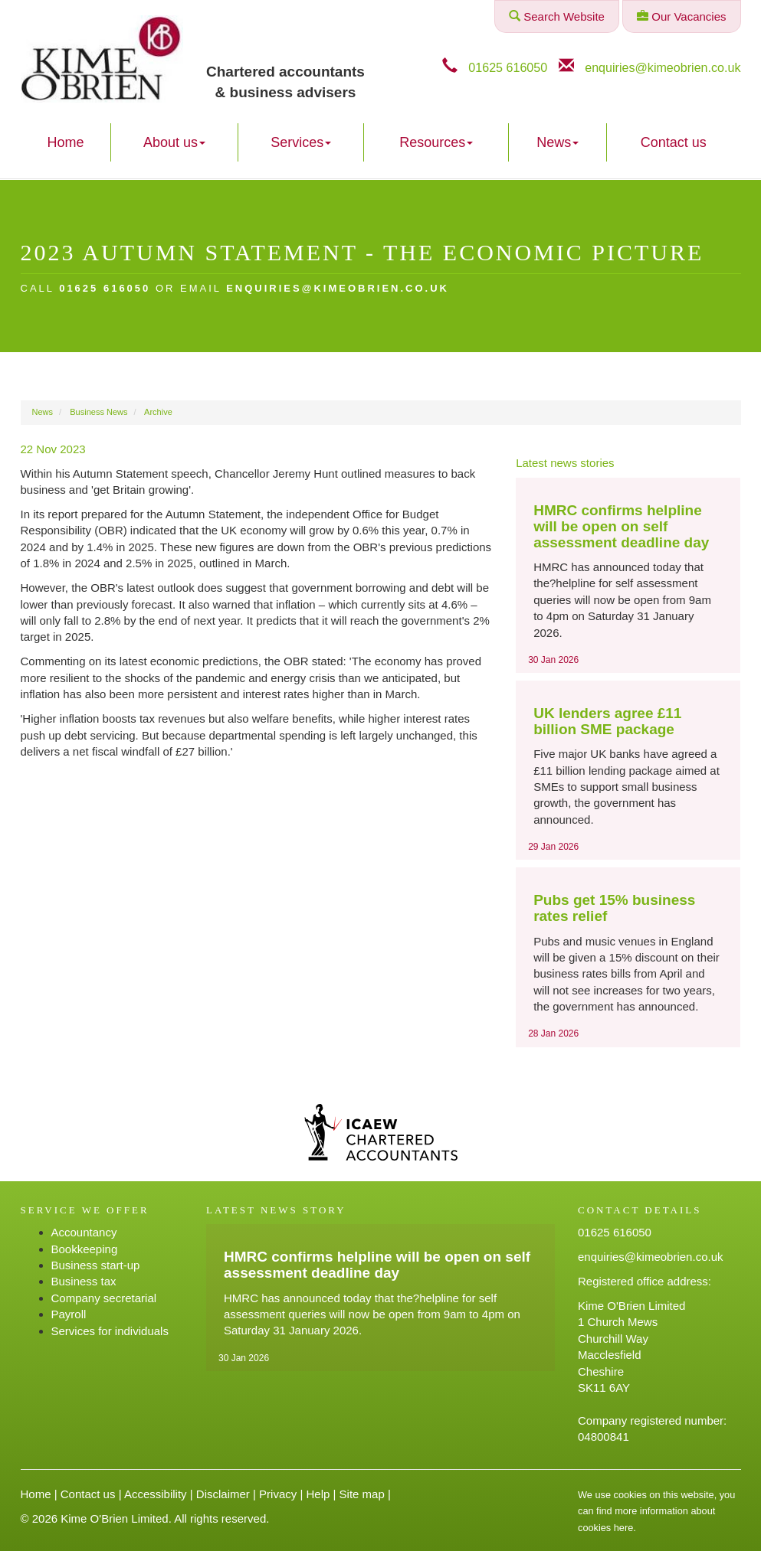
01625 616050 (507, 67)
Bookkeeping (84, 1248)
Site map (362, 1493)
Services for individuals (110, 1330)
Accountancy (84, 1232)
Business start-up (95, 1265)
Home (66, 142)
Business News (98, 411)
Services (301, 142)
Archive (158, 411)
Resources (436, 142)
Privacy (278, 1493)
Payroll (69, 1314)
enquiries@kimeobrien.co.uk (662, 67)
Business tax (83, 1281)
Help (318, 1493)
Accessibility (155, 1493)
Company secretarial (104, 1297)
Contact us (674, 142)
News (557, 142)
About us (174, 142)
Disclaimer (223, 1493)
